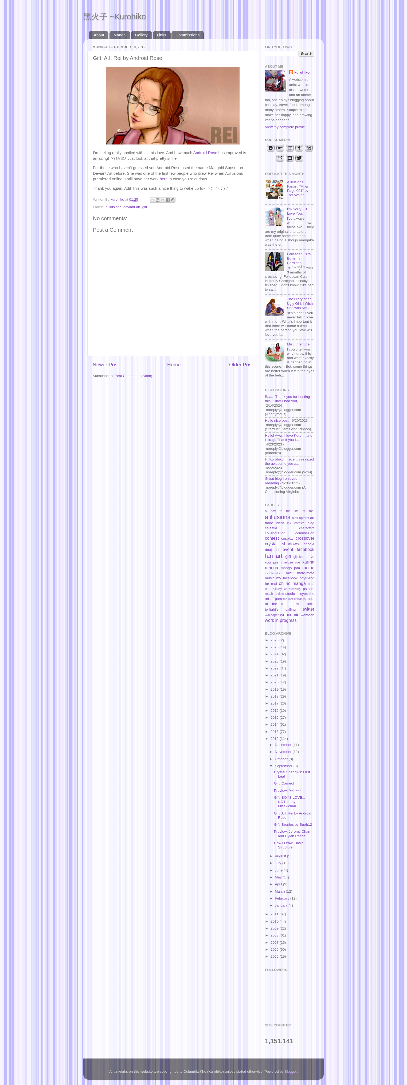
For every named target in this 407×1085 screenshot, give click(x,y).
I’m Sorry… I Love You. (297, 211)
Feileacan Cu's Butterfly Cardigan (299, 258)
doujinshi (272, 550)
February (282, 898)
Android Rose (205, 153)
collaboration (275, 533)
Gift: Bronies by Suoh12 (293, 825)
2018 (275, 696)
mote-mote (305, 573)
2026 (275, 640)
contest (272, 538)
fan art (274, 556)
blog (310, 523)
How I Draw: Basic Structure (288, 845)
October (282, 759)
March (280, 891)
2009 (275, 928)
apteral (304, 518)
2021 (275, 675)
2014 (275, 724)
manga (271, 567)
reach (269, 594)
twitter (308, 609)
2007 (275, 943)
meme (308, 567)
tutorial (309, 604)
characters (306, 528)
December (283, 745)
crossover (305, 538)
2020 (275, 682)
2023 (275, 661)
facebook (305, 549)
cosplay (287, 538)
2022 (275, 668)
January (282, 905)
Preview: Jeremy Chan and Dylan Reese (292, 833)
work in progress (281, 620)
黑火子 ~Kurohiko (114, 16)
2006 (275, 949)
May (279, 877)
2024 (275, 654)
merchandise (273, 573)
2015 (275, 717)
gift (144, 207)
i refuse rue (290, 562)
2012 (275, 739)
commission (304, 533)
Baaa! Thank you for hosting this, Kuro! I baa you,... (287, 399)
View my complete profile (285, 127)
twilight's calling (280, 609)
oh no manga (292, 583)
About (99, 35)
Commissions (187, 35)
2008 (275, 935)
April (279, 884)
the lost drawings (294, 598)
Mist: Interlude (298, 344)
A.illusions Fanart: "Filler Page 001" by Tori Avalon (297, 188)
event (288, 549)
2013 (275, 732)
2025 (275, 647)
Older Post (241, 364)
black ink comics (290, 523)
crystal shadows (282, 543)
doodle (308, 544)
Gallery (141, 35)
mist (289, 573)
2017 (275, 703)
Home (174, 364)
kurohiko (302, 72)
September (284, 766)
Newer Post (106, 364)
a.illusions (113, 207)
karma (308, 561)
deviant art (131, 207)
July (278, 863)
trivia (297, 604)
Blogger (291, 1071)
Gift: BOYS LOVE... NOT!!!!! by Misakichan (289, 801)
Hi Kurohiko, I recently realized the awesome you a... (289, 461)
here (164, 179)
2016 (275, 711)
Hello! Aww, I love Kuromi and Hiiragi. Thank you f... (288, 437)
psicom (308, 589)
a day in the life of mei (289, 511)
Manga (120, 35)
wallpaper (272, 615)
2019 (275, 689)
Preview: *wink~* (287, 791)
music (269, 578)
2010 (275, 921)
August (281, 856)
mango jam (290, 568)
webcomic (289, 614)
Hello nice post (277, 420)
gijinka (298, 557)
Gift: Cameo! (284, 783)
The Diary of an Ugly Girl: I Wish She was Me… (300, 303)
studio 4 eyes (296, 594)
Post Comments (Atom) (133, 376)
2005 (275, 956)
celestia (271, 528)
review (279, 594)
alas (295, 518)
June (279, 870)
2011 (275, 914)
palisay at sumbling (287, 589)
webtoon (307, 615)
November (283, 752)
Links (161, 35)
